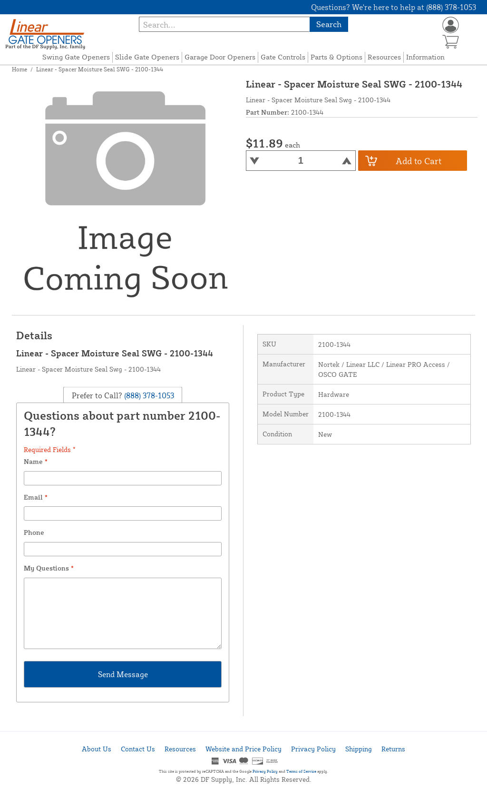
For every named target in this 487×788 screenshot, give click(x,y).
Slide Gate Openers (147, 56)
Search (328, 24)
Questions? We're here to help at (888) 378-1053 (393, 7)
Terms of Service (301, 771)
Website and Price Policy (243, 749)
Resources (384, 56)
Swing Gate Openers (76, 56)
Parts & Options (336, 56)
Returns (393, 749)
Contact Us (138, 749)
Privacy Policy (313, 749)
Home (19, 69)
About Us (96, 749)
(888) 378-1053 (148, 395)
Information (425, 56)
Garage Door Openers (220, 56)
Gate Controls (283, 56)
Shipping (358, 749)
